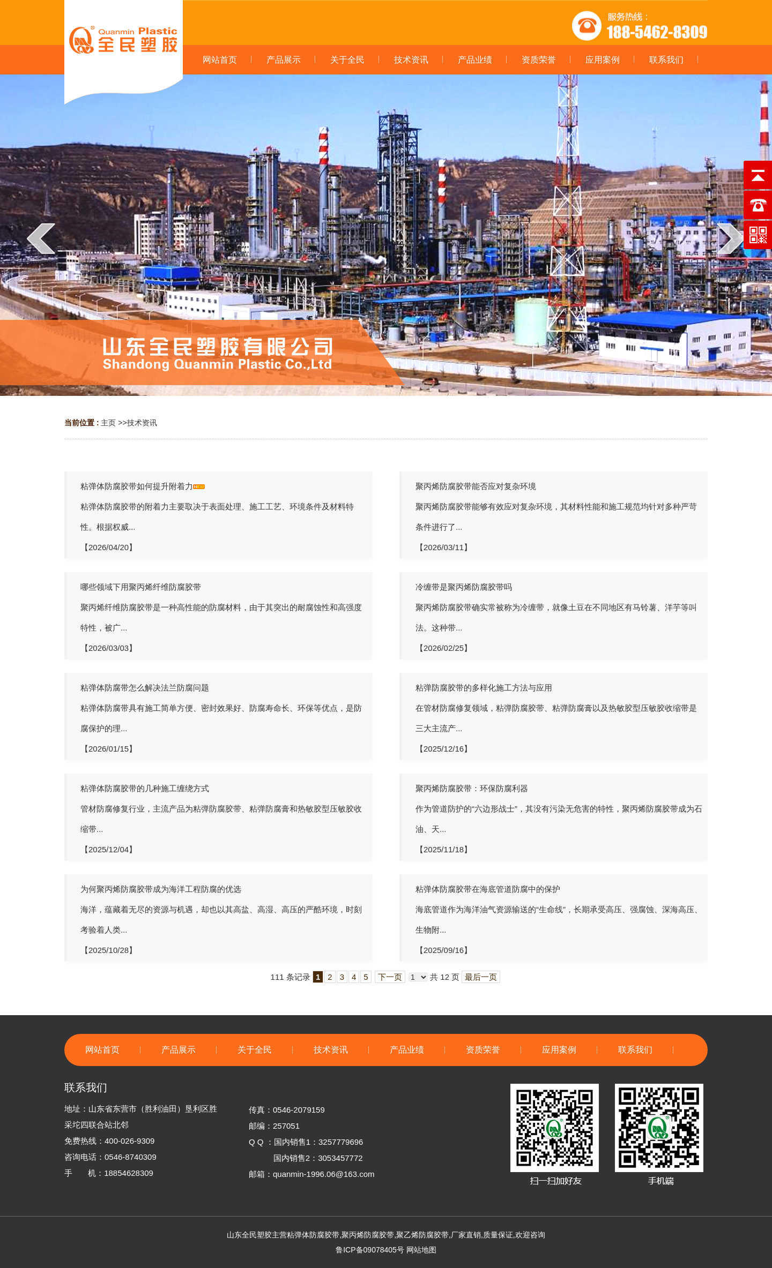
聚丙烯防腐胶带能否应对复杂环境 (475, 486)
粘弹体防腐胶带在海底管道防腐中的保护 (487, 889)
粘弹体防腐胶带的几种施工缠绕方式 (144, 788)
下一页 (390, 976)
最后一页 (481, 976)
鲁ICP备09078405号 (370, 1250)
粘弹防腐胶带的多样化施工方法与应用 (483, 687)
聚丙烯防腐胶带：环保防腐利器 (471, 788)
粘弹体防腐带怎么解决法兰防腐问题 (144, 687)
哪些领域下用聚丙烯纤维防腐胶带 (140, 586)
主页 (108, 422)
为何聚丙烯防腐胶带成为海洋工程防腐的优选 (160, 889)
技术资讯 (142, 422)
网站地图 (421, 1250)
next (731, 238)
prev (41, 238)
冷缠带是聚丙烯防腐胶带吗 (463, 586)
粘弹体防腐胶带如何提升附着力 (136, 486)
